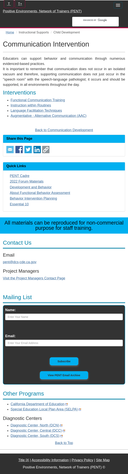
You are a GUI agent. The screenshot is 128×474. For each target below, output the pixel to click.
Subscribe (68, 361)
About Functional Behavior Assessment (40, 193)
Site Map (103, 460)
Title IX (23, 460)
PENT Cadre (19, 176)
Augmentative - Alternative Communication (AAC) (48, 116)
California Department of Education (39, 404)
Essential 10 (19, 204)
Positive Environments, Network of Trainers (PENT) (42, 11)
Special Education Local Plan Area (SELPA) (46, 409)
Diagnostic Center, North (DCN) (36, 425)
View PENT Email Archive (64, 375)
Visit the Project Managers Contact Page (34, 278)
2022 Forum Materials (27, 181)
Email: (10, 336)
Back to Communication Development (64, 130)
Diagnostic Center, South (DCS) (37, 436)
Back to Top (64, 443)
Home (10, 32)
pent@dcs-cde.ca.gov (19, 262)
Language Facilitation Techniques (36, 110)
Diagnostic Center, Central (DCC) (38, 430)
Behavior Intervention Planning (33, 198)
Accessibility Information (50, 460)
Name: (10, 310)
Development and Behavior (31, 187)
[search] (100, 20)
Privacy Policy (82, 460)
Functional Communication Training (38, 100)
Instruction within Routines (31, 105)
